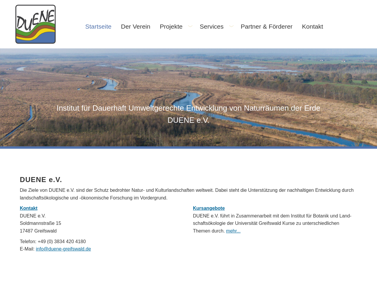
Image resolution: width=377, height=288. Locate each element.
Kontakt (29, 208)
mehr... (233, 230)
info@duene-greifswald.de (63, 248)
